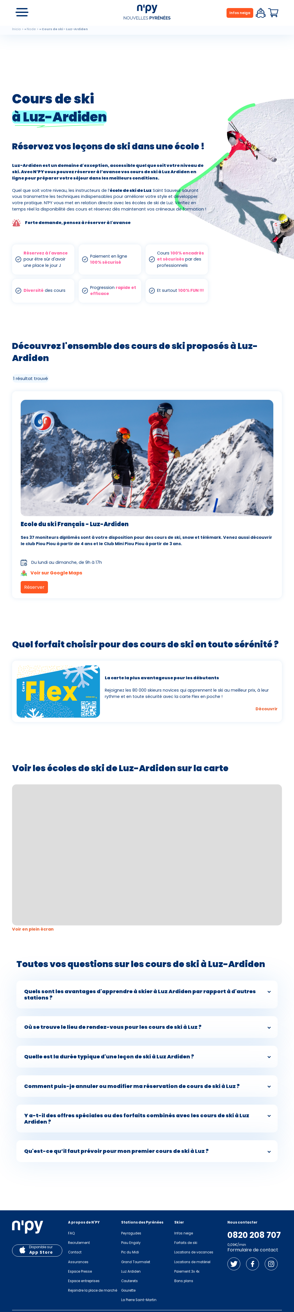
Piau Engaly (131, 1242)
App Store (41, 1252)
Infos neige (183, 1233)
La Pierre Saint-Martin (138, 1300)
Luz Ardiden (131, 1271)
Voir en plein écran (33, 929)
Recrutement (79, 1242)
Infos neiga (239, 12)
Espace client (261, 13)
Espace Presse (80, 1271)
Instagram (271, 1263)
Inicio (16, 29)
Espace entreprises (84, 1281)
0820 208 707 (254, 1235)
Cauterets (129, 1281)
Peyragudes (131, 1233)
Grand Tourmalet (135, 1262)
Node (31, 29)
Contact (75, 1252)
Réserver (34, 587)
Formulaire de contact (252, 1250)
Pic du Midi (130, 1252)
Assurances (78, 1262)
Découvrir (267, 709)
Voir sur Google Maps (51, 573)
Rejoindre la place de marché (92, 1290)
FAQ (71, 1233)
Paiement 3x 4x (187, 1271)
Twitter (233, 1263)
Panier (273, 13)
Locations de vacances (193, 1252)
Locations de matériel (192, 1262)
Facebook (252, 1263)
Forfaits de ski (185, 1242)
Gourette (128, 1290)
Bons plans (183, 1281)
